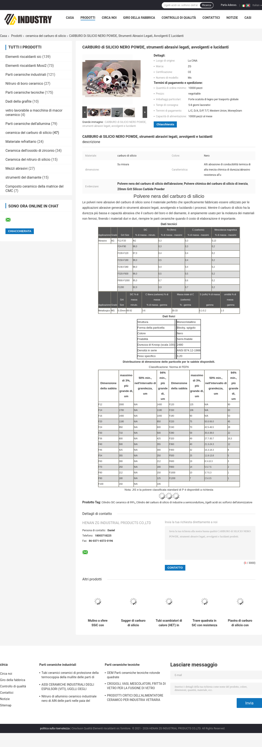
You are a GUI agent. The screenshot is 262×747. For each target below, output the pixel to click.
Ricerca (206, 5)
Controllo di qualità (179, 17)
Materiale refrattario (20, 142)
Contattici (211, 17)
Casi (248, 17)
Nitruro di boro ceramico (24, 83)
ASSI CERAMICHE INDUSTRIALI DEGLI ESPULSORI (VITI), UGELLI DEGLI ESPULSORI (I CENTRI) (67, 687)
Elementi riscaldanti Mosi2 (26, 66)
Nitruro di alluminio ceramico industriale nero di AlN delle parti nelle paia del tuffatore (69, 699)
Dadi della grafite (18, 101)
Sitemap (5, 705)
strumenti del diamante (23, 177)
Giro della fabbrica (139, 17)
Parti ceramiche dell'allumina (27, 124)
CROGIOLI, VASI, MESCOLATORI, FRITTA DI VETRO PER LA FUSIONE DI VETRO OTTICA (136, 686)
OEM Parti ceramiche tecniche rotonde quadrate (133, 675)
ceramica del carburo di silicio (46, 36)
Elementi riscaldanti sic (23, 57)
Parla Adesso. (229, 5)
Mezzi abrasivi (16, 168)
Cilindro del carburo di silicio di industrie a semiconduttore (170, 502)
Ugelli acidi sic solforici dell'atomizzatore (228, 502)
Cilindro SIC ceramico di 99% (118, 502)
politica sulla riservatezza (55, 728)
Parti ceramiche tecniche (24, 92)
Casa (70, 17)
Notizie (232, 17)
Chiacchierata (165, 124)
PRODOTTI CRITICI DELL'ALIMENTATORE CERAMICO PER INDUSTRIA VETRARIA (135, 698)
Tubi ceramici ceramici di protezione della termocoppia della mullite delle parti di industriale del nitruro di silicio (70, 675)
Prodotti (88, 17)
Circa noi (109, 17)
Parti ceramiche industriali (25, 74)
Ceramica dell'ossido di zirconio (29, 150)
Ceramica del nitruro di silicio (27, 159)
